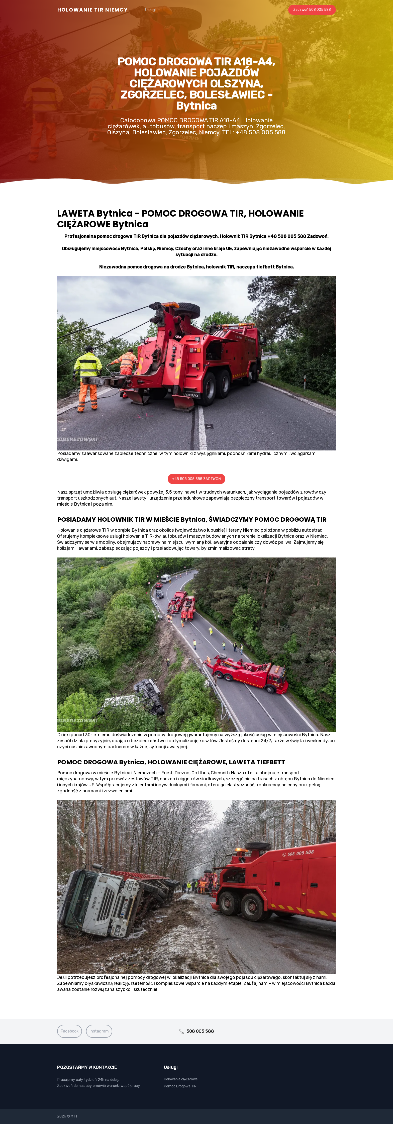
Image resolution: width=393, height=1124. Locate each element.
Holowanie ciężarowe (181, 1079)
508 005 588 (196, 1031)
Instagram (99, 1031)
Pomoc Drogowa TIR (180, 1086)
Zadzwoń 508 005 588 (312, 10)
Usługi (152, 10)
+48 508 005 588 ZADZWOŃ (196, 479)
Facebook (69, 1031)
